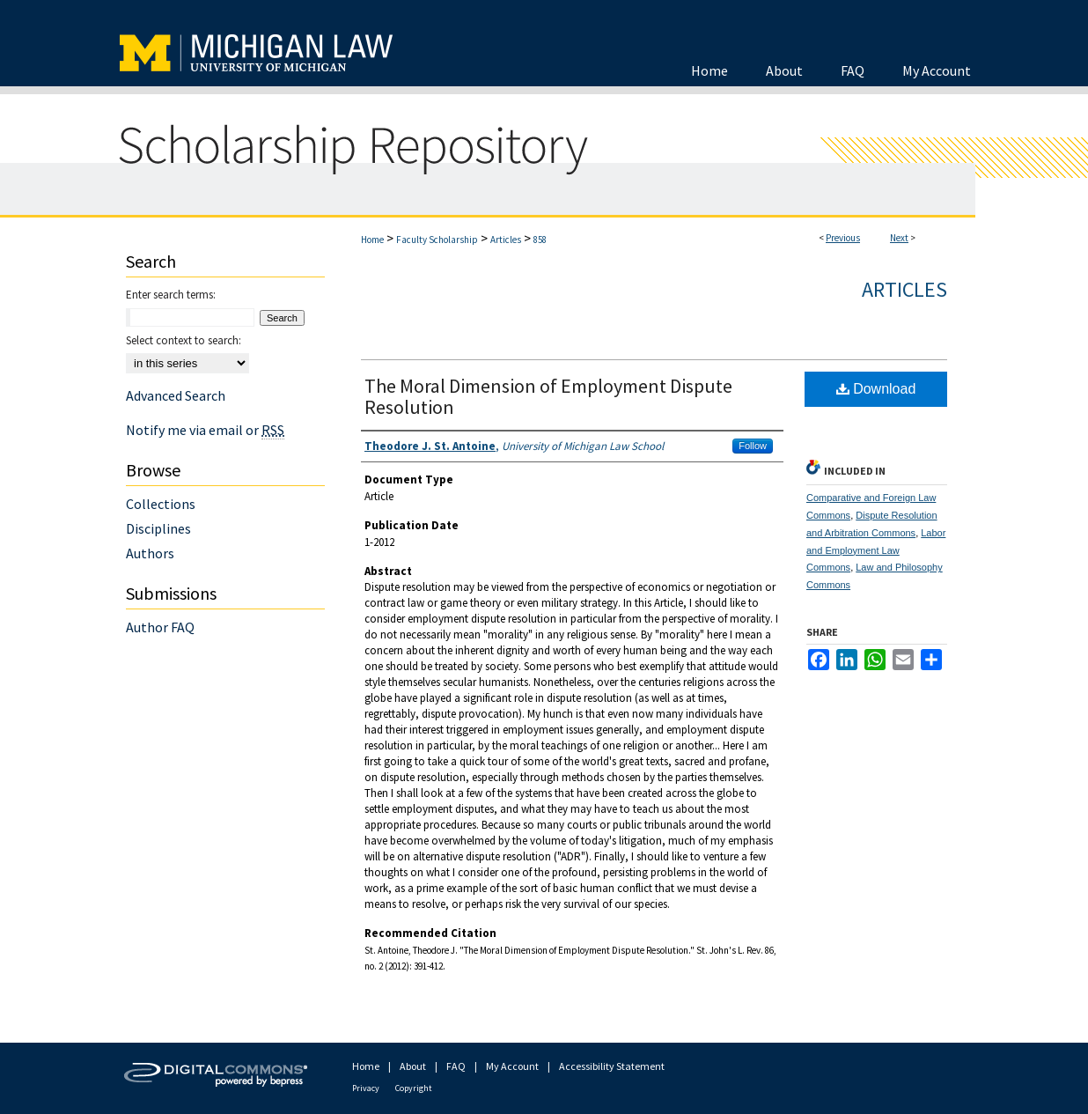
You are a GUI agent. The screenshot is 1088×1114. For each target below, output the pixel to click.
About (413, 1066)
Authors (150, 553)
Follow (753, 445)
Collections (160, 504)
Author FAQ (160, 627)
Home (372, 239)
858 (540, 239)
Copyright (413, 1088)
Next (899, 238)
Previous (843, 238)
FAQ (456, 1066)
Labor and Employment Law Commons (875, 550)
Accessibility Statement (612, 1066)
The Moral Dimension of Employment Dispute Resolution (548, 396)
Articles (505, 239)
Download (876, 388)
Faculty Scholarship (437, 239)
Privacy (365, 1088)
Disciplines (158, 528)
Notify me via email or (205, 430)
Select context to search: (183, 340)
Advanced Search (175, 395)
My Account (512, 1066)
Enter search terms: (171, 294)
